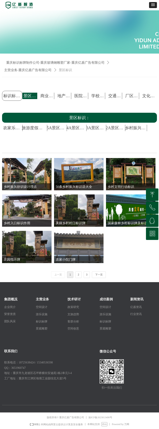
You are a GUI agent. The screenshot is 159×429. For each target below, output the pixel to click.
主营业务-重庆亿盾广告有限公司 (28, 70)
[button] (153, 5)
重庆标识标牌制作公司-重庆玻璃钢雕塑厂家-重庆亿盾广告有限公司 (55, 62)
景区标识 (65, 70)
